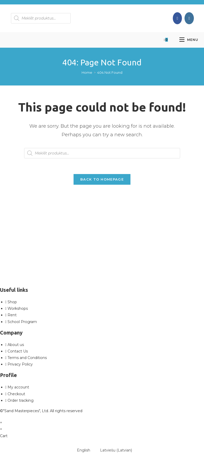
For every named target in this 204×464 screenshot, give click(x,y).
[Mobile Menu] (189, 40)
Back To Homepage (102, 179)
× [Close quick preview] (1, 422)
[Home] (87, 72)
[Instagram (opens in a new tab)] (189, 18)
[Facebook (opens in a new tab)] (177, 18)
